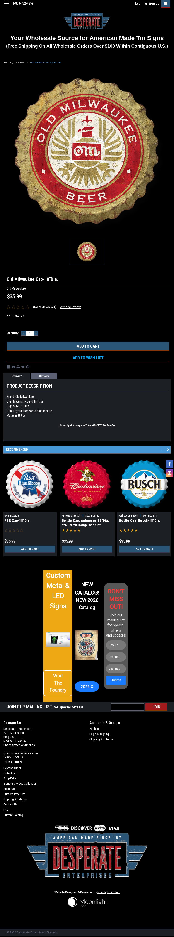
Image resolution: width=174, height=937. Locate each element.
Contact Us (10, 804)
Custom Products (14, 794)
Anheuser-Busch (71, 515)
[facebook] (169, 464)
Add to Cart (30, 549)
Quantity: (13, 333)
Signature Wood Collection (20, 783)
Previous (162, 449)
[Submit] (116, 680)
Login (139, 3)
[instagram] (169, 473)
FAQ (5, 809)
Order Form (10, 773)
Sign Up (153, 3)
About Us (9, 789)
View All (20, 62)
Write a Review (70, 307)
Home (7, 62)
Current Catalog (13, 815)
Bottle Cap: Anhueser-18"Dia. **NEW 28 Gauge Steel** (85, 522)
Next (168, 449)
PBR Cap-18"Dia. (17, 520)
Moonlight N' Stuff (108, 892)
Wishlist (94, 728)
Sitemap (52, 932)
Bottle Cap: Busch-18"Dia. (139, 520)
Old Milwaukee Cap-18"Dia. (46, 62)
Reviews (44, 376)
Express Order (12, 768)
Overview (17, 376)
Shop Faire (9, 778)
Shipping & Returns (101, 739)
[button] (58, 685)
